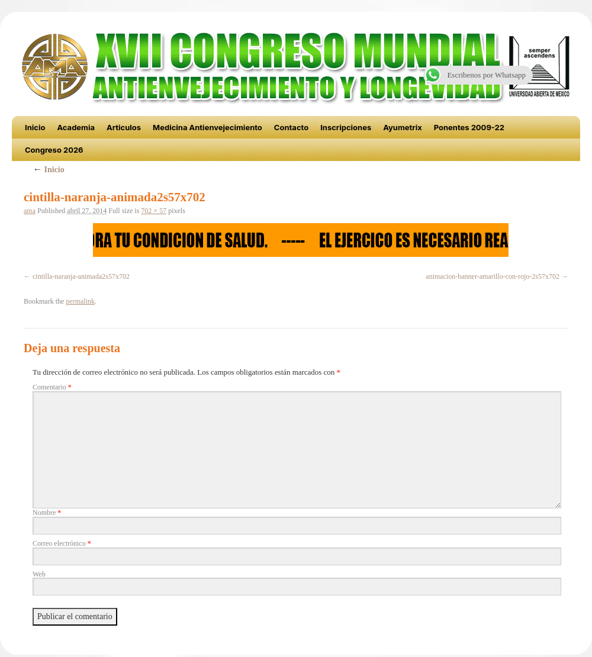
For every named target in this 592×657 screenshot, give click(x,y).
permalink (80, 301)
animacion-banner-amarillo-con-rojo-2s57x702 (492, 276)
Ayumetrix (402, 127)
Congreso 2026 (54, 149)
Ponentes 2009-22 (469, 127)
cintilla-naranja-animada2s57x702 (81, 276)
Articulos (124, 127)
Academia (76, 127)
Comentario (52, 387)
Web (39, 574)
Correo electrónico (62, 543)
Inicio (35, 127)
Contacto (291, 127)
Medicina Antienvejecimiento (207, 127)
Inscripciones (345, 127)
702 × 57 (153, 211)
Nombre (47, 512)
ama (30, 211)
